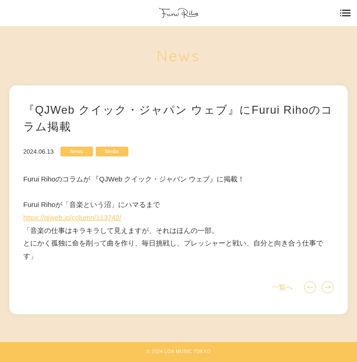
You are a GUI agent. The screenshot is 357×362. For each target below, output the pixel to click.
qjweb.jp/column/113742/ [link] (72, 217)
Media (112, 151)
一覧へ (282, 287)
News (76, 151)
